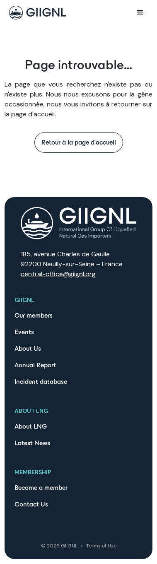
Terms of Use (101, 545)
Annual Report (35, 365)
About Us (27, 348)
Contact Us (31, 504)
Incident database (40, 381)
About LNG (30, 426)
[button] (140, 12)
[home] (36, 12)
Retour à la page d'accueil (78, 142)
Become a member (41, 487)
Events (24, 331)
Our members (33, 315)
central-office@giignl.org (58, 274)
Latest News (32, 442)
